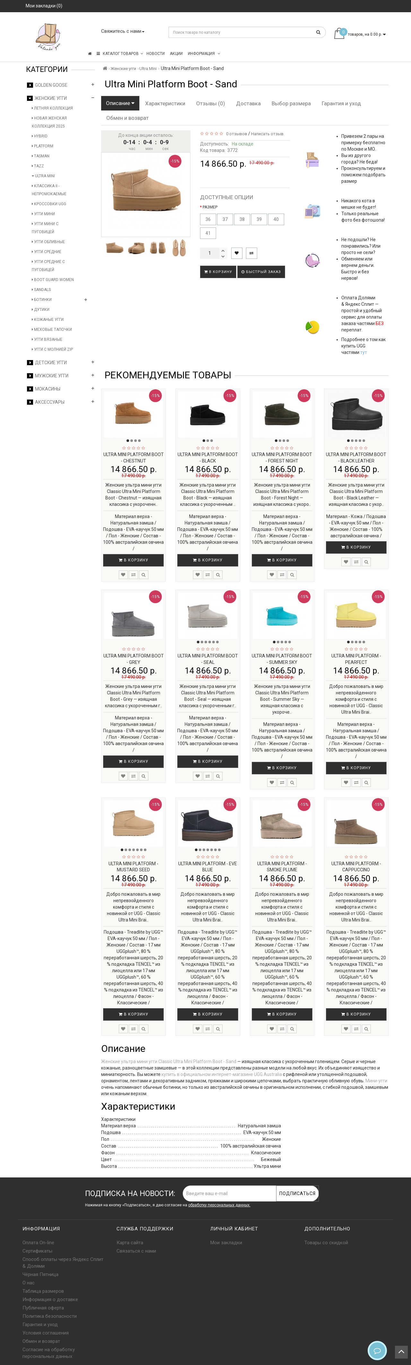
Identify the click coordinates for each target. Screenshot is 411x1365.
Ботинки (42, 299)
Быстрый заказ (261, 272)
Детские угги (47, 362)
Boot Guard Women (53, 279)
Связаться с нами (136, 1251)
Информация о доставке (50, 1299)
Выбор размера (291, 103)
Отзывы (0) (210, 103)
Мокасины (43, 389)
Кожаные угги (48, 319)
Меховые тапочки (52, 329)
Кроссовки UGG (49, 204)
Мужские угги (47, 375)
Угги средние (46, 252)
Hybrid (40, 136)
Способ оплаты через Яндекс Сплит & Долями (62, 1262)
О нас (28, 1283)
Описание (120, 103)
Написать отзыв (267, 133)
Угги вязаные (47, 339)
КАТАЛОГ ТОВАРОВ (120, 53)
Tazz (38, 166)
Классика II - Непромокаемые (49, 190)
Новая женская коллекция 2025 (49, 122)
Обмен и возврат (127, 118)
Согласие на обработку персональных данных (48, 1353)
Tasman (40, 156)
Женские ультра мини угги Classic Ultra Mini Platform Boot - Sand (168, 1061)
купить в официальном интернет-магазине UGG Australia (222, 1074)
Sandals (41, 289)
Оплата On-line (38, 1243)
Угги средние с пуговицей (48, 266)
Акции (176, 53)
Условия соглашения (45, 1333)
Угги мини (43, 214)
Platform (42, 146)
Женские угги (47, 98)
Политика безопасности (49, 1316)
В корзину (218, 272)
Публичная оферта (43, 1308)
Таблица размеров (43, 1291)
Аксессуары (46, 402)
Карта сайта (130, 1243)
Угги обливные (48, 242)
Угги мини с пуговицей (45, 228)
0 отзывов (235, 133)
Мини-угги (376, 1080)
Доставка (248, 103)
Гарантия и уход (341, 103)
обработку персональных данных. (219, 1205)
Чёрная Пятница (40, 1274)
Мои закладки (226, 1243)
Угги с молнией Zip (52, 349)
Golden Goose (47, 85)
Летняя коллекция (52, 108)
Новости (155, 53)
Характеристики (165, 103)
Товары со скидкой (326, 1243)
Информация (204, 53)
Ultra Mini (43, 176)
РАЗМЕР (210, 207)
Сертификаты (37, 1251)
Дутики (40, 309)
